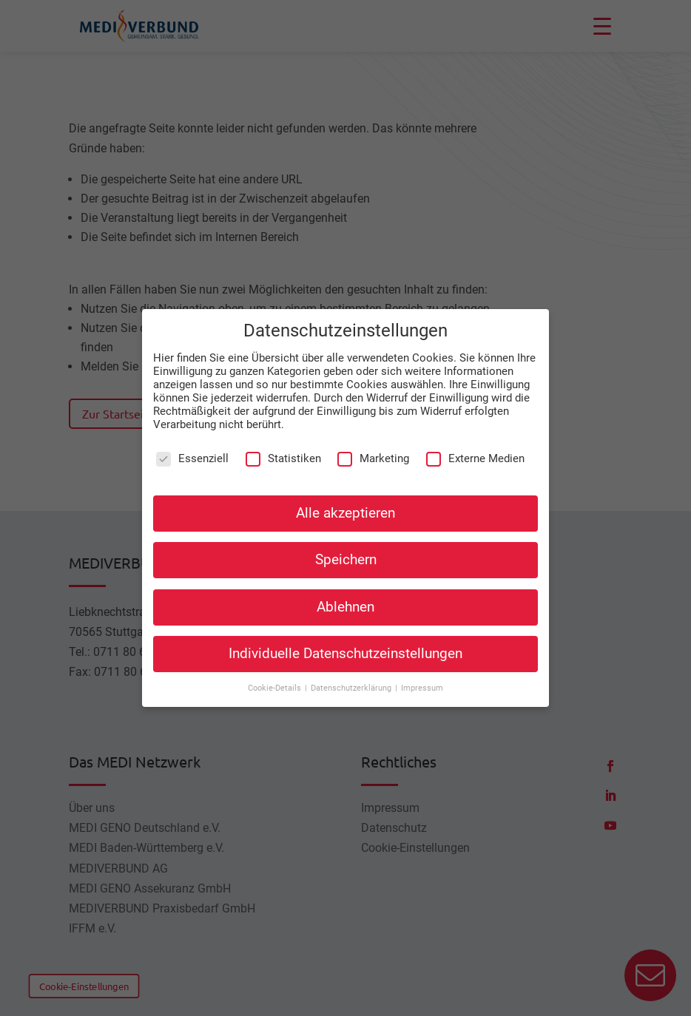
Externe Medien (475, 443)
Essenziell (192, 443)
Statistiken (283, 443)
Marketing (373, 443)
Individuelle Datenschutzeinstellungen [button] (345, 638)
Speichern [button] (346, 544)
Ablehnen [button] (345, 591)
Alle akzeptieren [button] (345, 498)
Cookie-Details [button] (275, 672)
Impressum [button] (422, 672)
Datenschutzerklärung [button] (352, 672)
